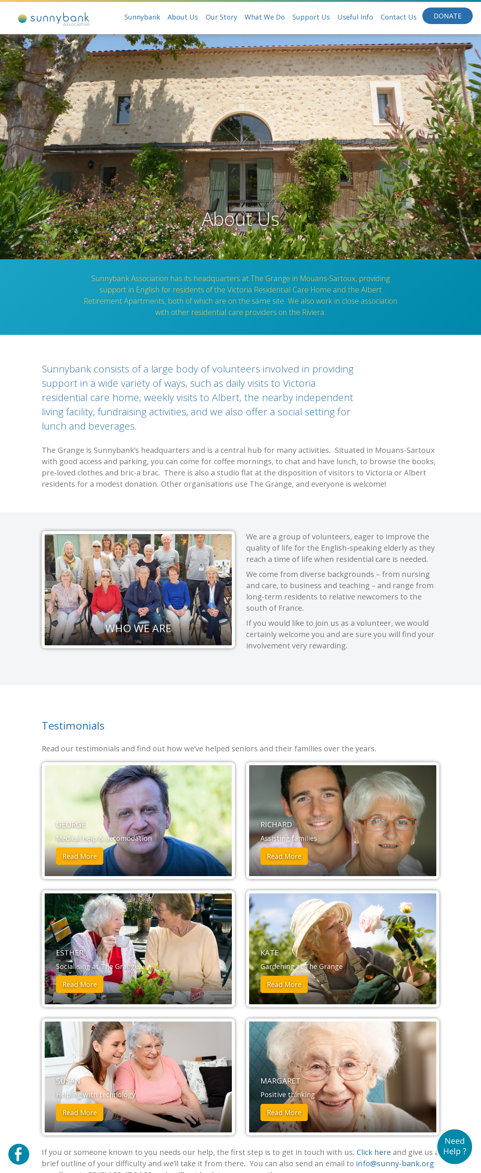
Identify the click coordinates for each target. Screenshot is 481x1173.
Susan (68, 1081)
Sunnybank (142, 16)
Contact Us (399, 16)
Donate (447, 15)
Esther (69, 952)
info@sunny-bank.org (395, 1163)
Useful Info (355, 16)
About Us (183, 16)
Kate (269, 952)
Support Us (311, 16)
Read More (79, 856)
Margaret (280, 1081)
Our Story (221, 16)
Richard (276, 824)
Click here (374, 1152)
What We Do (265, 16)
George (71, 824)
